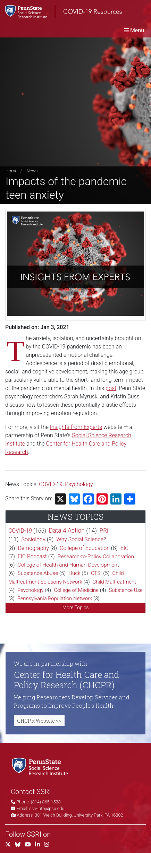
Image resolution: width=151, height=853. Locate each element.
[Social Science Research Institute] (41, 766)
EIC (124, 548)
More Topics (75, 607)
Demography (33, 548)
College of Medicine (76, 590)
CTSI (96, 573)
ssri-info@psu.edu (46, 808)
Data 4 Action (67, 530)
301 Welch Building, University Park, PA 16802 (79, 815)
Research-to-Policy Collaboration (96, 556)
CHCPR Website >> (39, 720)
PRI (104, 530)
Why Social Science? (81, 539)
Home (11, 170)
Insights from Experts (76, 427)
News (31, 170)
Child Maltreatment (114, 582)
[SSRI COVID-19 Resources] (61, 11)
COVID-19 (50, 484)
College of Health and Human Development (68, 565)
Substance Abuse (38, 573)
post (111, 388)
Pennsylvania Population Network (54, 598)
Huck (74, 573)
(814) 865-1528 (46, 801)
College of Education (85, 548)
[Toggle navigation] (134, 30)
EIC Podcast (32, 556)
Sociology (33, 539)
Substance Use (126, 590)
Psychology (79, 484)
